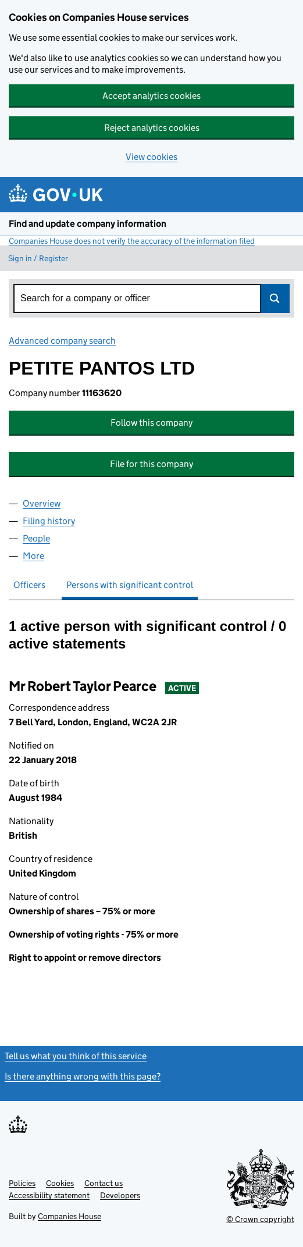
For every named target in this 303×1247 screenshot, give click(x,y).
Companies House (69, 1216)
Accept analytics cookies (151, 95)
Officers (29, 584)
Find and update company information (87, 223)
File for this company (151, 463)
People (36, 538)
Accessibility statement (49, 1195)
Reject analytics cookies (151, 127)
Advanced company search (62, 340)
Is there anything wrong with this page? (83, 1076)
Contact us (103, 1183)
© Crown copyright (260, 1219)
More (33, 555)
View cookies (151, 156)
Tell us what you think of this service (76, 1055)
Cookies (60, 1183)
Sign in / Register (38, 258)
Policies (22, 1183)
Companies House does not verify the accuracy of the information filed (132, 241)
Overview (41, 503)
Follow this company (151, 422)
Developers (120, 1195)
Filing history (49, 520)
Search (275, 298)
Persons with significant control (129, 584)
